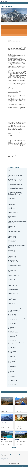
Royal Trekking (17, 439)
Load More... (14, 447)
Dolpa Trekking (3, 439)
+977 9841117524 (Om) (5, 455)
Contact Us (17, 463)
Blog (13, 463)
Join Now (7, 411)
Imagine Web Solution (24, 466)
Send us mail (14, 454)
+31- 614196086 (23, 454)
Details (3, 411)
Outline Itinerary (11, 167)
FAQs (15, 463)
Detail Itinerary (17, 167)
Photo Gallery (10, 463)
